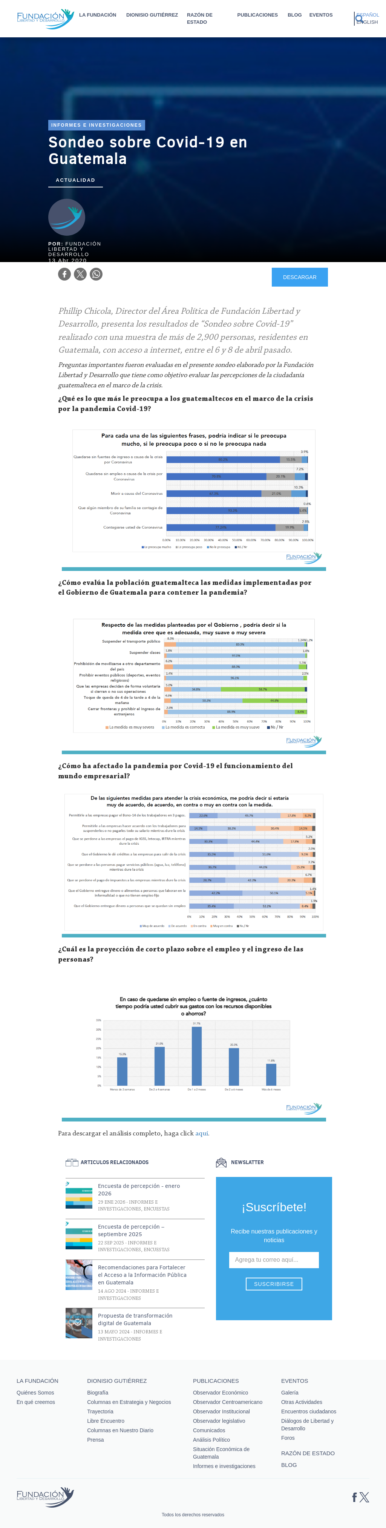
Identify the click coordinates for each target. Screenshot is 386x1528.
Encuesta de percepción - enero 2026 (139, 1189)
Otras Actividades (301, 1402)
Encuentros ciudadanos (308, 1411)
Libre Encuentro (105, 1421)
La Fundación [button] (97, 15)
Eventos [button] (321, 15)
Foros (288, 1438)
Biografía (97, 1393)
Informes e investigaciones (96, 125)
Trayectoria (100, 1411)
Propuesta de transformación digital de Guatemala (135, 1319)
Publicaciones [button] (257, 15)
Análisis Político (211, 1440)
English (367, 22)
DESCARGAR (300, 277)
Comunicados (209, 1430)
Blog (295, 15)
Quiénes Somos (35, 1393)
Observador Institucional (221, 1411)
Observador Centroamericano (227, 1402)
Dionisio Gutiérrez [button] (152, 15)
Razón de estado (200, 18)
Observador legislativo (219, 1421)
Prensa (95, 1440)
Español (368, 15)
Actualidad (75, 180)
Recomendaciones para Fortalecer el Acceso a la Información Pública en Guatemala (142, 1275)
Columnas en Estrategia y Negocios (129, 1402)
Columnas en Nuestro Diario (120, 1430)
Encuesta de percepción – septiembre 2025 (131, 1230)
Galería (290, 1393)
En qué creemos (36, 1402)
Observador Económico (220, 1393)
